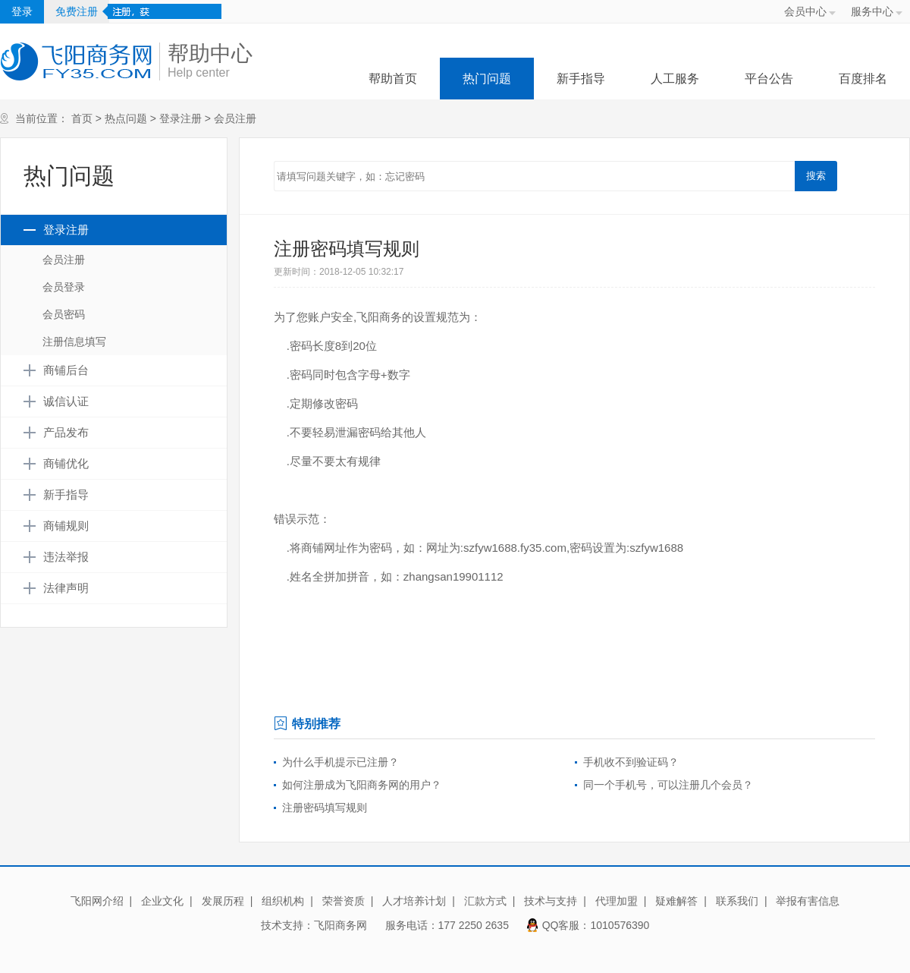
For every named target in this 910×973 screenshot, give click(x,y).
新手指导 (581, 78)
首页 (82, 118)
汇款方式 (485, 901)
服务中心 (872, 11)
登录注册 (180, 118)
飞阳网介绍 (97, 901)
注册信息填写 (74, 341)
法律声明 (66, 588)
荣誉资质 (343, 901)
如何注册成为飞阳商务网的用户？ (361, 785)
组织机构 (283, 901)
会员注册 (235, 118)
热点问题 (126, 118)
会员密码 (63, 314)
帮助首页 (393, 78)
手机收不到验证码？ (631, 762)
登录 (22, 11)
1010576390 (620, 925)
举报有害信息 (807, 901)
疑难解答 (676, 901)
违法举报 (66, 557)
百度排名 (863, 78)
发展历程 (223, 901)
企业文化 (162, 901)
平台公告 (769, 78)
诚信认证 (66, 401)
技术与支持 (550, 901)
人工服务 (675, 78)
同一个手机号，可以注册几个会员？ (668, 785)
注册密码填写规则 (324, 807)
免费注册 (76, 11)
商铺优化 (66, 464)
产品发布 (66, 433)
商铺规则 (66, 526)
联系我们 (737, 901)
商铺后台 (66, 370)
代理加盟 (616, 901)
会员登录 (63, 287)
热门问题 (487, 78)
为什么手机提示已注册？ (340, 762)
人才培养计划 (414, 901)
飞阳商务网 (340, 925)
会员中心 (805, 11)
